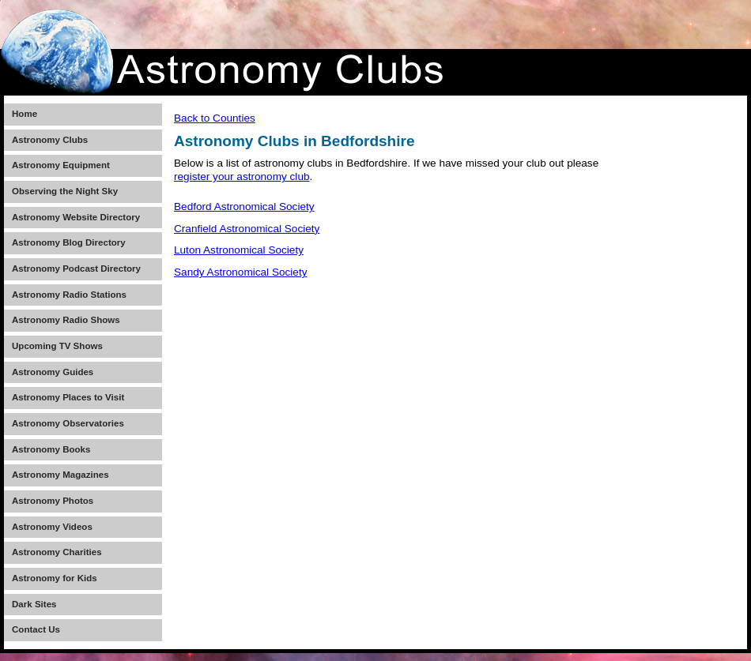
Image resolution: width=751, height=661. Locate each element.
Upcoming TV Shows (57, 346)
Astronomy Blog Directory (69, 242)
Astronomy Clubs (50, 140)
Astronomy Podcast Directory (76, 268)
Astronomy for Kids (54, 578)
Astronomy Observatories (68, 423)
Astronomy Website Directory (76, 217)
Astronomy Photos (52, 500)
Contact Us (36, 629)
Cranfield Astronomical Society (246, 229)
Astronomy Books (51, 449)
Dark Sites (34, 604)
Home (24, 113)
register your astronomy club (242, 176)
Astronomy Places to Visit (68, 397)
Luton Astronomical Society (239, 250)
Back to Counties (214, 118)
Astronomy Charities (57, 552)
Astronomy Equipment (61, 165)
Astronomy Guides (52, 372)
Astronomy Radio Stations (69, 294)
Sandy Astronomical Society (241, 272)
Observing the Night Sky (65, 191)
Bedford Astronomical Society (244, 206)
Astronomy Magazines (60, 474)
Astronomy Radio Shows (66, 320)
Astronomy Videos (52, 526)
